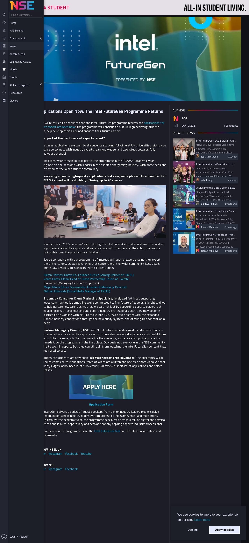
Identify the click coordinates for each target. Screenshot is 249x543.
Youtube (107, 452)
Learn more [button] (202, 519)
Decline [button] (193, 529)
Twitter (63, 452)
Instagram (77, 452)
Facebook (93, 452)
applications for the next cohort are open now (88, 123)
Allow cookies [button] (224, 529)
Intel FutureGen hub (129, 429)
